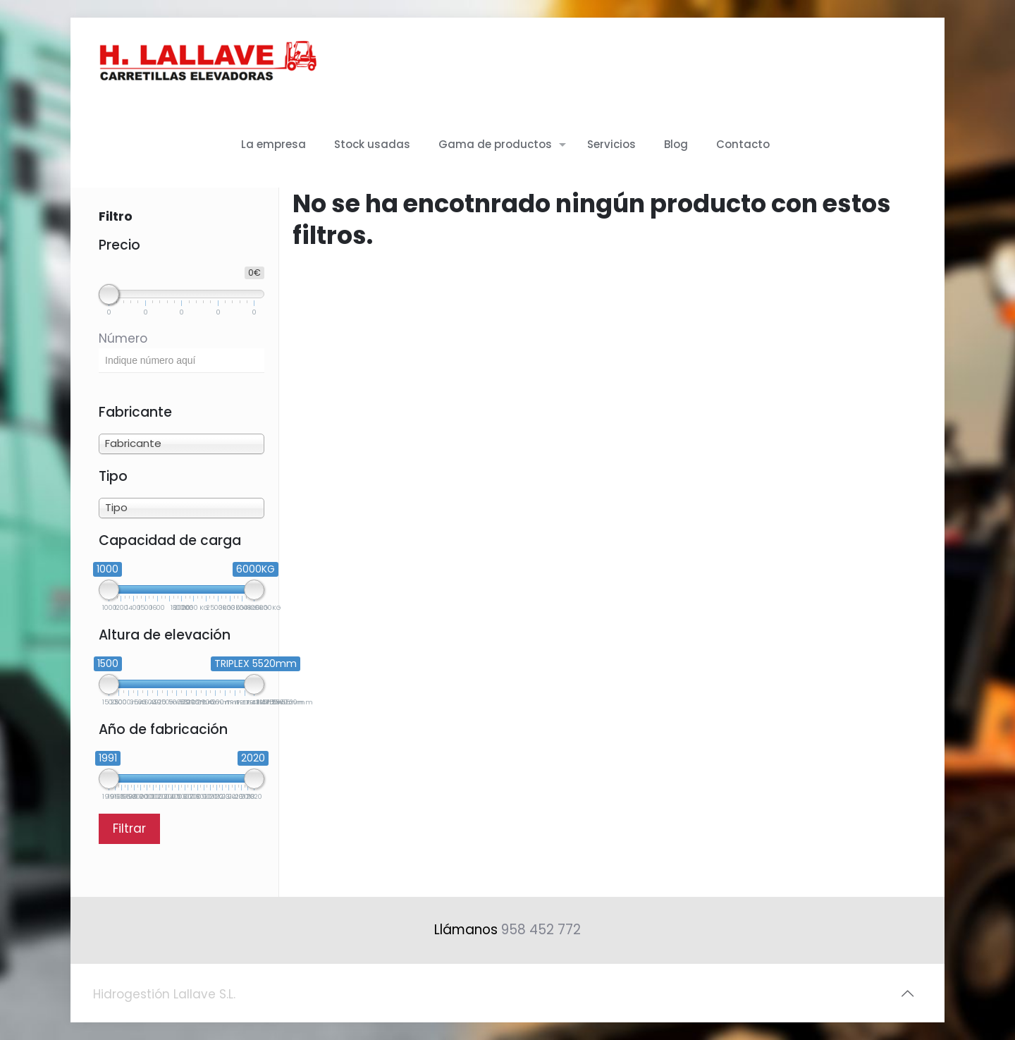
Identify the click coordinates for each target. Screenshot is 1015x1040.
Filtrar (129, 828)
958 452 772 (541, 929)
